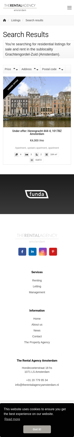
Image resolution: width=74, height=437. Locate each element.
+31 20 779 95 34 (37, 380)
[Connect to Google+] (43, 252)
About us (37, 324)
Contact (37, 336)
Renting (37, 280)
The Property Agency (37, 342)
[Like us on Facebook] (22, 252)
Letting (37, 286)
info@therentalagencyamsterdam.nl (37, 384)
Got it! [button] (37, 429)
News (37, 330)
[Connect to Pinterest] (53, 252)
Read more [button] (12, 419)
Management (37, 292)
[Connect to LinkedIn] (33, 252)
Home (37, 318)
